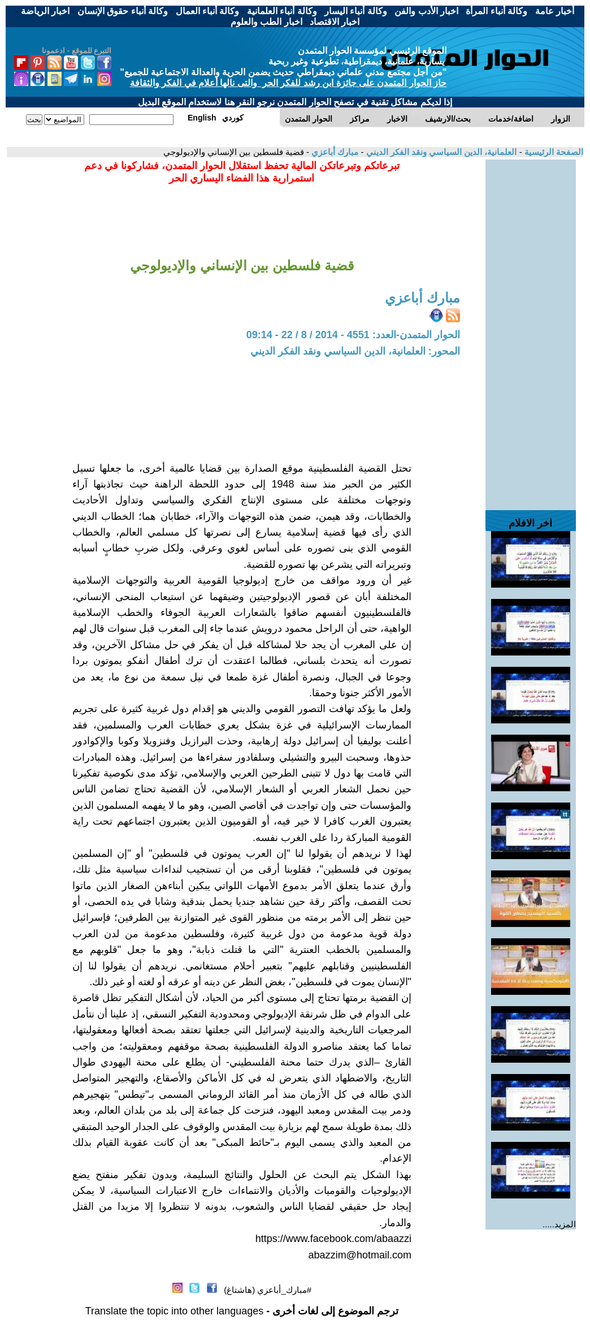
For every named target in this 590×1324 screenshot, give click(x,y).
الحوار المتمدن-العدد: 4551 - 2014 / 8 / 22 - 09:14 (353, 334)
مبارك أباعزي (333, 152)
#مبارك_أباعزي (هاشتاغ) (267, 1290)
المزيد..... (559, 1224)
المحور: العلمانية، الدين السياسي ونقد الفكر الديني (355, 351)
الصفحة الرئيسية (552, 152)
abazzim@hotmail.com (360, 1255)
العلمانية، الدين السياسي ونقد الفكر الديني (440, 152)
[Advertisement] (530, 329)
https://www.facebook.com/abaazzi (333, 1238)
